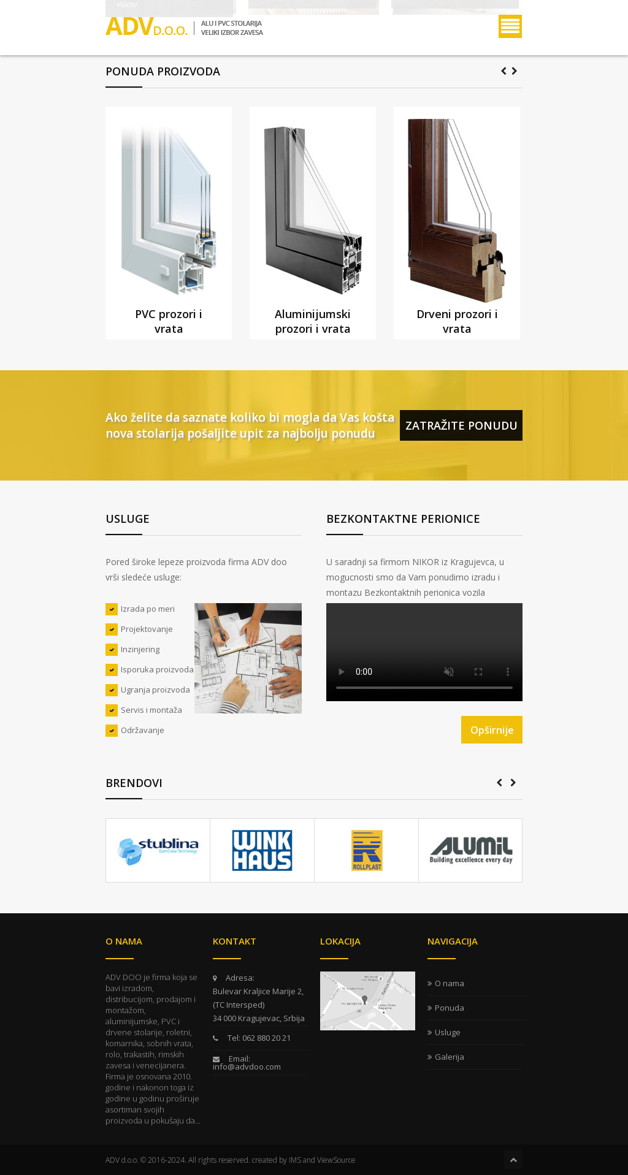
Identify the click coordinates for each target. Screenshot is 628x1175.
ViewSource (336, 1160)
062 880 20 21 (265, 1037)
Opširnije (492, 730)
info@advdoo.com (247, 1066)
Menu (510, 26)
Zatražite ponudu (461, 425)
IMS (295, 1160)
